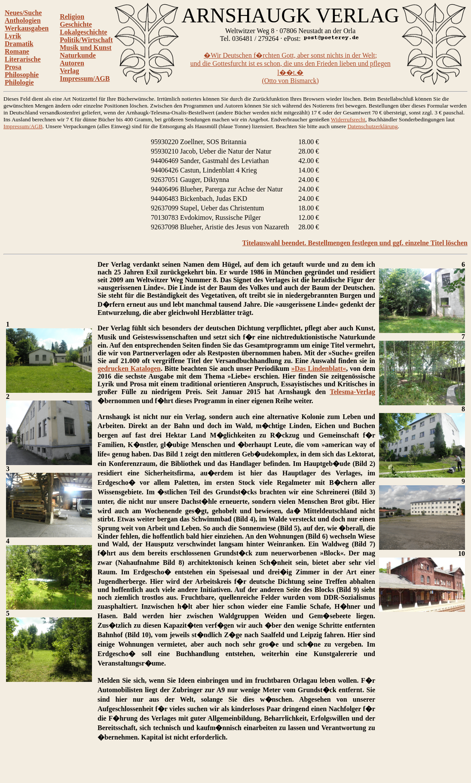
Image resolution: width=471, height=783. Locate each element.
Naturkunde (78, 55)
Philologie (19, 82)
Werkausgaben (27, 28)
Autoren (72, 63)
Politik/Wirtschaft (86, 39)
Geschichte (76, 24)
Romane (17, 51)
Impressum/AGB (85, 78)
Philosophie (22, 74)
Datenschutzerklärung (372, 126)
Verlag (69, 70)
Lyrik (13, 36)
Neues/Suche (23, 12)
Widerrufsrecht (348, 119)
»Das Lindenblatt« (318, 368)
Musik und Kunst (85, 47)
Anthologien (23, 20)
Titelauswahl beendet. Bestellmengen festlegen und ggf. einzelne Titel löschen (355, 243)
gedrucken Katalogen (129, 368)
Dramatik (19, 43)
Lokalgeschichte (83, 32)
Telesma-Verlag (352, 391)
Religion (72, 16)
